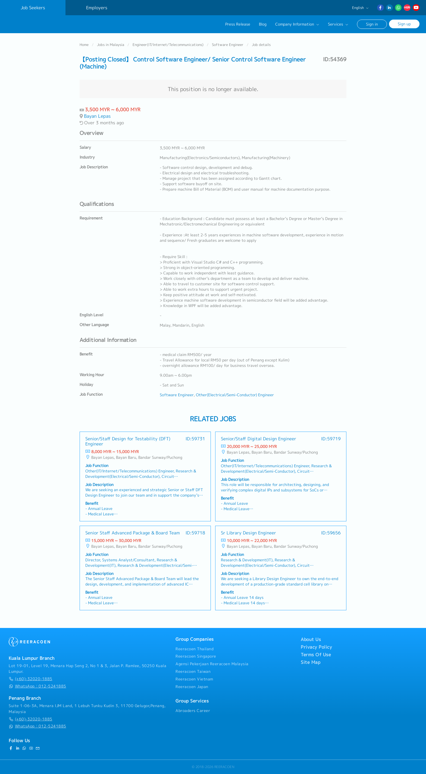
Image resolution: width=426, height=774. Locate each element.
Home (84, 44)
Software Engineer (227, 44)
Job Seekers (33, 8)
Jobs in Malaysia (110, 44)
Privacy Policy (316, 647)
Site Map (310, 662)
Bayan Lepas (97, 116)
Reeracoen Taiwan (193, 671)
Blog (263, 24)
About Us (311, 639)
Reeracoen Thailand (195, 649)
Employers (96, 8)
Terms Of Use (316, 654)
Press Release (237, 24)
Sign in (372, 24)
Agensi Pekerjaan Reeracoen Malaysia (212, 664)
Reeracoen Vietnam (194, 679)
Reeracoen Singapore (196, 656)
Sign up (404, 23)
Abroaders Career (193, 710)
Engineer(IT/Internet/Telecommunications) (168, 44)
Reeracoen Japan (192, 686)
